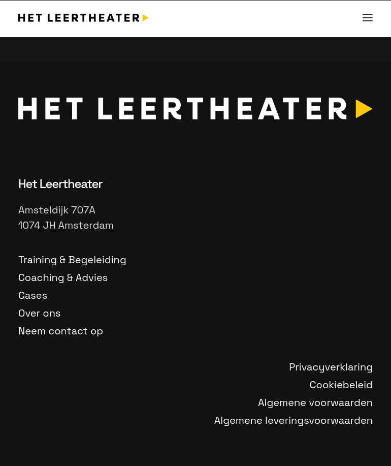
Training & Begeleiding (72, 259)
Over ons (39, 313)
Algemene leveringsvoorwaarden (293, 420)
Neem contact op (60, 330)
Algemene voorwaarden (315, 402)
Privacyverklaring (331, 367)
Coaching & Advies (63, 277)
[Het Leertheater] (83, 18)
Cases (32, 295)
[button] (367, 18)
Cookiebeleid (341, 384)
